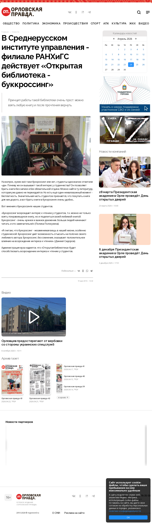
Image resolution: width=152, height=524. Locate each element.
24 (131, 64)
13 (106, 59)
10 (131, 54)
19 (143, 59)
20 (106, 64)
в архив (63, 397)
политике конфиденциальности (125, 511)
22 (119, 64)
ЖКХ (132, 23)
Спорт (96, 23)
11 (137, 54)
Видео (144, 23)
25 (137, 64)
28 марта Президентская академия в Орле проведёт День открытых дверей (123, 195)
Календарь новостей (125, 33)
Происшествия (75, 23)
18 (137, 59)
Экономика (51, 23)
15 (119, 59)
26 (143, 64)
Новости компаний (112, 151)
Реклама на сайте (74, 512)
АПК (106, 23)
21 (112, 64)
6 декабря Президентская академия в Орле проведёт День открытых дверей (123, 253)
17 (131, 59)
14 (112, 59)
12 (143, 54)
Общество (11, 23)
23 (125, 64)
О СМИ (56, 512)
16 (125, 59)
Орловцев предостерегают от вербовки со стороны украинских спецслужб (31, 343)
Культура (119, 23)
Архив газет (10, 358)
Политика (31, 23)
